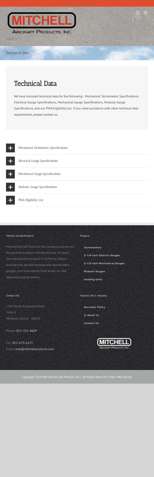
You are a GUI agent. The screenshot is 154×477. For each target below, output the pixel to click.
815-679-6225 (22, 343)
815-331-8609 (26, 331)
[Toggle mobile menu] (146, 13)
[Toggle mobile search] (138, 13)
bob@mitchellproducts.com (34, 349)
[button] (77, 148)
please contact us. (45, 114)
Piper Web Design (120, 377)
